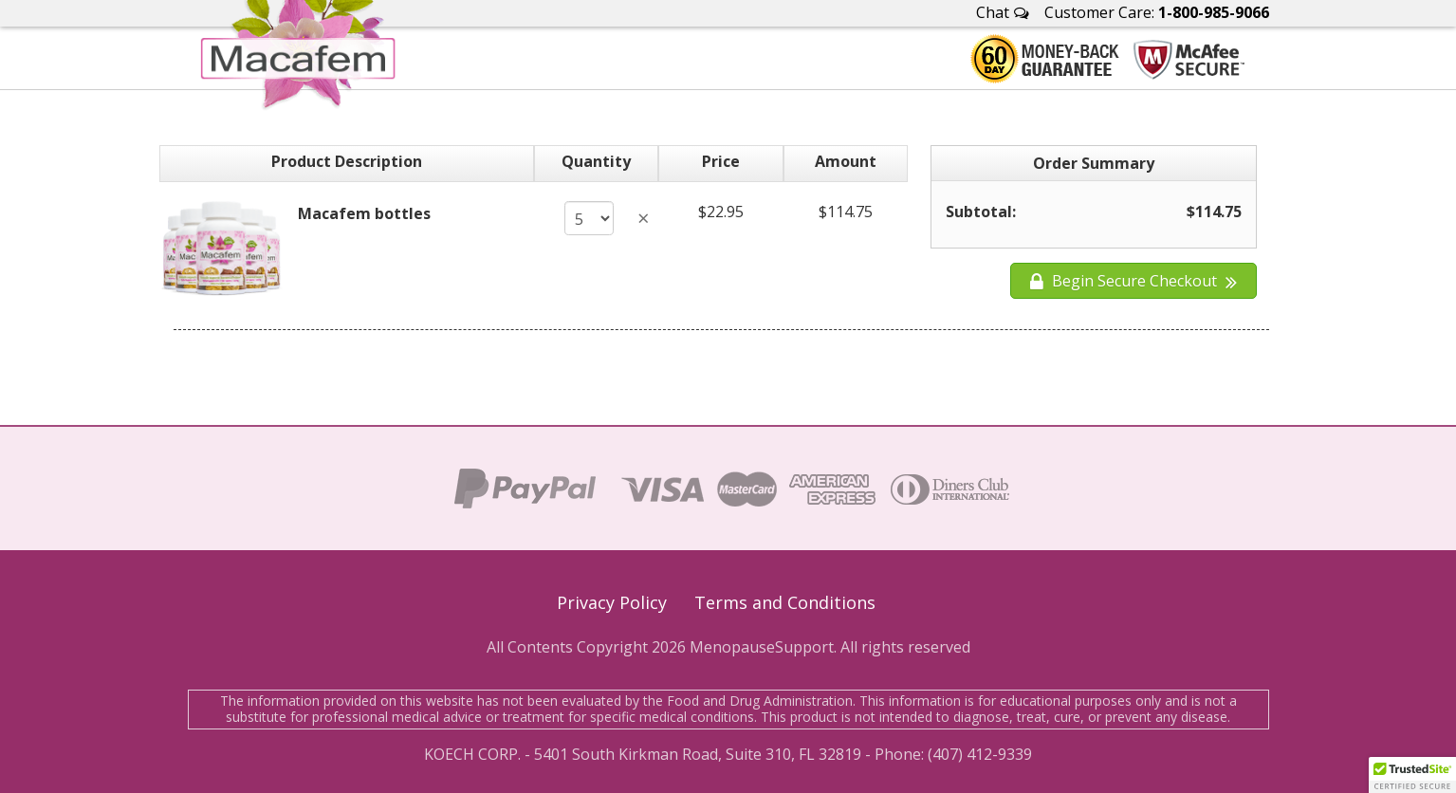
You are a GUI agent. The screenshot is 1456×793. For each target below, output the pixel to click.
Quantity (596, 161)
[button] (1412, 775)
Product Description (346, 161)
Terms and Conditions (784, 602)
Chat (1002, 13)
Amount (845, 161)
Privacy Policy (612, 602)
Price (721, 161)
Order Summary (1093, 163)
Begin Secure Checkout (1133, 280)
